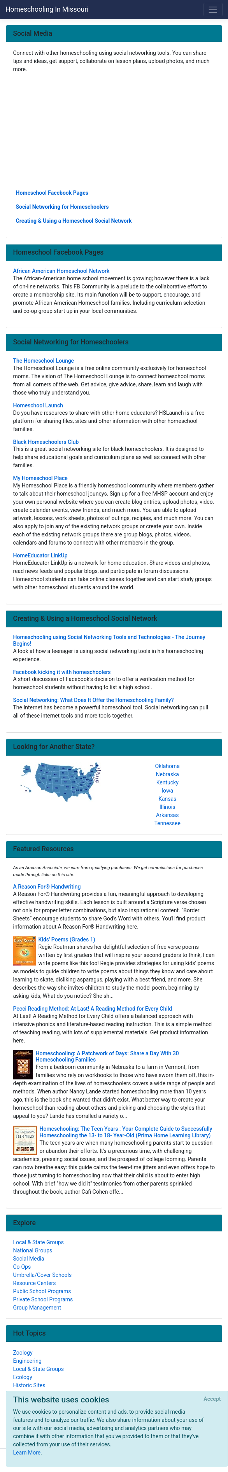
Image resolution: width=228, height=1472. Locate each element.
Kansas (167, 799)
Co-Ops (22, 1267)
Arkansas (167, 815)
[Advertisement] (114, 130)
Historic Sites (29, 1385)
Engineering (27, 1361)
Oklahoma (167, 766)
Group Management (37, 1307)
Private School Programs (43, 1299)
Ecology (22, 1377)
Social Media (28, 1258)
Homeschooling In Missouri (46, 9)
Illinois (167, 807)
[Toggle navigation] (213, 9)
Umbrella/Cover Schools (42, 1275)
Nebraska (167, 774)
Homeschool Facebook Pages (52, 193)
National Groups (33, 1250)
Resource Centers (34, 1283)
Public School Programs (42, 1291)
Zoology (23, 1353)
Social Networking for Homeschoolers (62, 207)
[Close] (212, 1399)
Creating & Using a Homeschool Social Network (74, 221)
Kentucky (167, 782)
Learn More (27, 1452)
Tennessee (167, 823)
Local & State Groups (38, 1242)
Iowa (167, 791)
